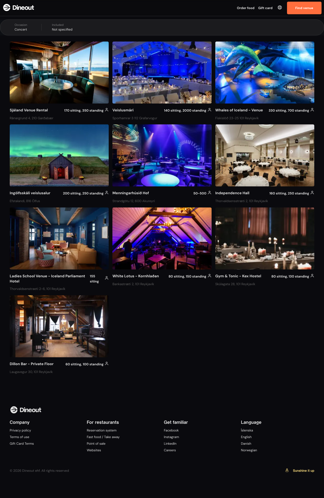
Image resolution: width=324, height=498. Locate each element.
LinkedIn (170, 443)
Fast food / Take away (103, 437)
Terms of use (19, 437)
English (246, 437)
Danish (246, 443)
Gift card (265, 8)
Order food (246, 8)
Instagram (171, 437)
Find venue (304, 8)
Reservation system (102, 430)
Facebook (171, 430)
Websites (94, 450)
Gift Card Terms (22, 443)
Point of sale (96, 443)
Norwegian (249, 450)
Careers (170, 450)
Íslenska (247, 430)
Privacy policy (20, 430)
